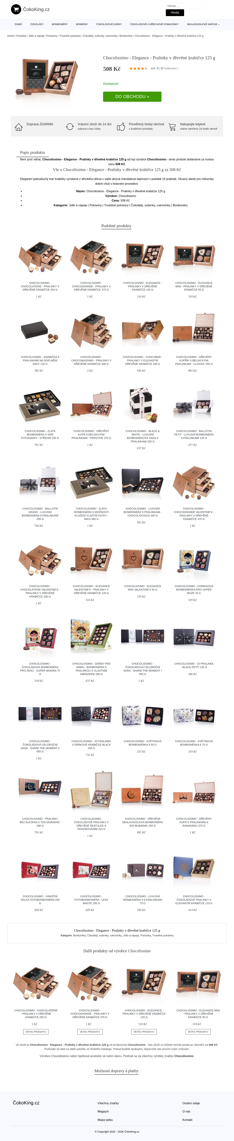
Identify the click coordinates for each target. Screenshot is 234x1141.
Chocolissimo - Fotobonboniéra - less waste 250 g (91, 900)
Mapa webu (105, 1119)
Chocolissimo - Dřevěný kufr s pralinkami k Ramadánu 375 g (194, 822)
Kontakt (187, 1119)
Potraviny (52, 35)
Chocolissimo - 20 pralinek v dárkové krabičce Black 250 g (91, 744)
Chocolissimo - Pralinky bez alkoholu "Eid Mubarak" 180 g (40, 822)
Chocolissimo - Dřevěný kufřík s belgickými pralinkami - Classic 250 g (194, 360)
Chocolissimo (60, 1056)
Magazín (103, 1111)
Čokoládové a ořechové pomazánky (154, 24)
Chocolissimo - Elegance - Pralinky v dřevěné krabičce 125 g (142, 286)
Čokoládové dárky (109, 24)
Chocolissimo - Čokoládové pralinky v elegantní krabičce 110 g (194, 900)
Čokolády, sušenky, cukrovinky (100, 35)
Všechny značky (108, 1103)
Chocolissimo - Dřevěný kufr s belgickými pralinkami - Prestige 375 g (91, 434)
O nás (186, 1111)
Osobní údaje (191, 1103)
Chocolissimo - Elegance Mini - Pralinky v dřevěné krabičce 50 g (193, 286)
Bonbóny (82, 24)
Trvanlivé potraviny (70, 35)
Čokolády (37, 24)
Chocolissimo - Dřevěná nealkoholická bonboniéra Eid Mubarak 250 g (142, 822)
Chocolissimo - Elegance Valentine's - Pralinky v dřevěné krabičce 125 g (91, 589)
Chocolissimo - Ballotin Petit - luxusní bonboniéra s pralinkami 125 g (194, 434)
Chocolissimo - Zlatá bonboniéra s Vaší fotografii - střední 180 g (40, 434)
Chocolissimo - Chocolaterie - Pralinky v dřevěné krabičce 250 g (40, 286)
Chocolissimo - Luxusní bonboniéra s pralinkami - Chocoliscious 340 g (143, 512)
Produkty (21, 35)
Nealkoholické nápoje (202, 24)
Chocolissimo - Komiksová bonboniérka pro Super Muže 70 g (194, 589)
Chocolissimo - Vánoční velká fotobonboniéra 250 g (40, 900)
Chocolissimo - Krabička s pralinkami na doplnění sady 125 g (40, 360)
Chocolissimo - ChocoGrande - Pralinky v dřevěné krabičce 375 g (91, 286)
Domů (18, 24)
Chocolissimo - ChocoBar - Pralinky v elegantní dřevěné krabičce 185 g (143, 360)
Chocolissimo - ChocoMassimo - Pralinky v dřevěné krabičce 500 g (91, 360)
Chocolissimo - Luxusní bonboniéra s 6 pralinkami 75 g (142, 900)
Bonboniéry (60, 24)
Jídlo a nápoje (36, 35)
